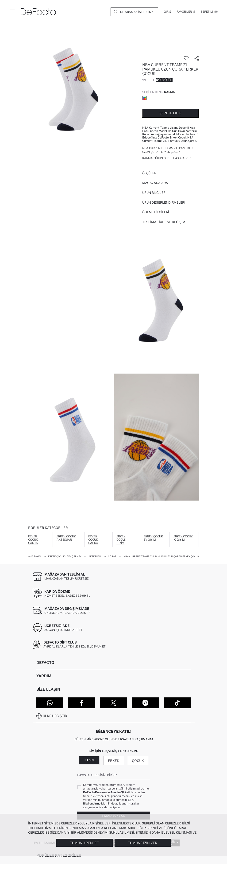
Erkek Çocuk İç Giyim (183, 538)
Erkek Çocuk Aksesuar (66, 538)
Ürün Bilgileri (154, 193)
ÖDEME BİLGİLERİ (155, 212)
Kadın (89, 760)
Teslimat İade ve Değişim (163, 222)
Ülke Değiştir (55, 716)
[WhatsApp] (49, 702)
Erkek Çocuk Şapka (93, 540)
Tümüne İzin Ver (142, 843)
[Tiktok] (177, 702)
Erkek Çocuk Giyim (121, 540)
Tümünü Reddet (84, 843)
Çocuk (138, 761)
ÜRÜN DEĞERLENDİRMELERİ (163, 202)
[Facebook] (81, 702)
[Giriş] (167, 12)
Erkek (113, 761)
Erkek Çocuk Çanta (33, 540)
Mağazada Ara (155, 183)
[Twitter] (113, 702)
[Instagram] (145, 702)
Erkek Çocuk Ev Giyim (153, 538)
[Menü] (12, 12)
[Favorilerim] (186, 12)
